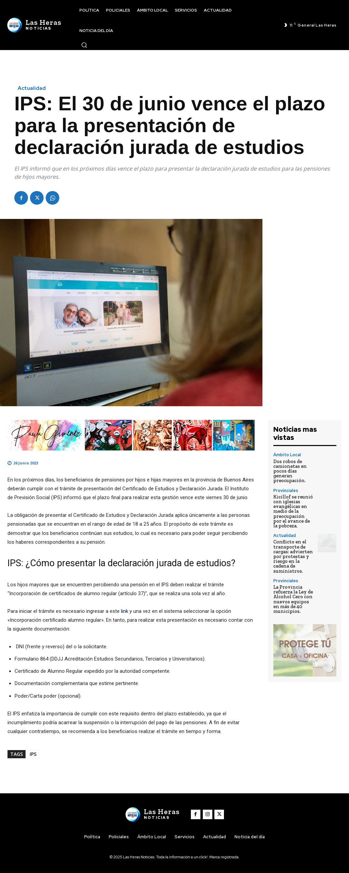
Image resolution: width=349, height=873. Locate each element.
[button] (84, 45)
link (125, 611)
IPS (33, 754)
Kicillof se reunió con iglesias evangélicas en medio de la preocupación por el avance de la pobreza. (293, 510)
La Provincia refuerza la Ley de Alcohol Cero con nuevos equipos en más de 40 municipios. (293, 597)
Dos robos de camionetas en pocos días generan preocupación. (289, 470)
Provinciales (285, 490)
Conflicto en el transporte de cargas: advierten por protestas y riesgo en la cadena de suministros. (293, 555)
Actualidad (32, 88)
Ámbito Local (286, 455)
